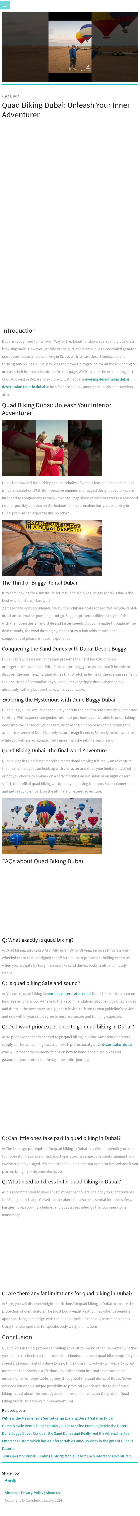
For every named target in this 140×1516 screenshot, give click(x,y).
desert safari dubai (117, 1044)
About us (53, 1492)
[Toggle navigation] (5, 5)
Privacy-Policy (32, 1492)
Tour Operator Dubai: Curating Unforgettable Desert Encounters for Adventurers (67, 1456)
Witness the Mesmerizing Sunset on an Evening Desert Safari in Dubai (57, 1418)
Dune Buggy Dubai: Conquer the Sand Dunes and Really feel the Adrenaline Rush (66, 1433)
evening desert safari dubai (107, 379)
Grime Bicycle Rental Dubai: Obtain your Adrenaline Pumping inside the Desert (65, 1425)
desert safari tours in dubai (23, 386)
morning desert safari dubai (69, 993)
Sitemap (11, 1492)
